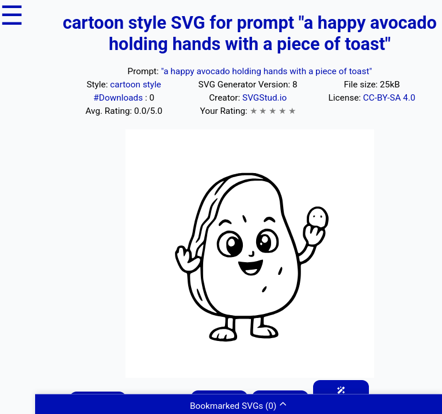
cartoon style (135, 84)
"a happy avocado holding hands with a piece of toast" (266, 71)
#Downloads (119, 98)
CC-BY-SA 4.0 (389, 98)
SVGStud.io (264, 98)
